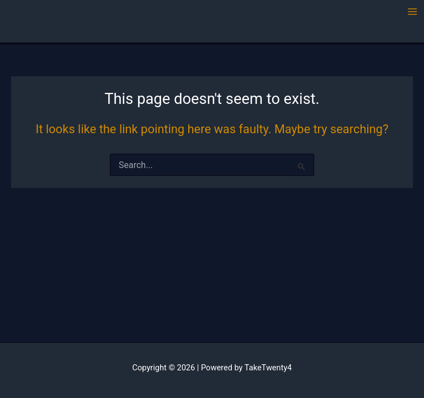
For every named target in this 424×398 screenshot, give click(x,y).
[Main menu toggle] (412, 11)
